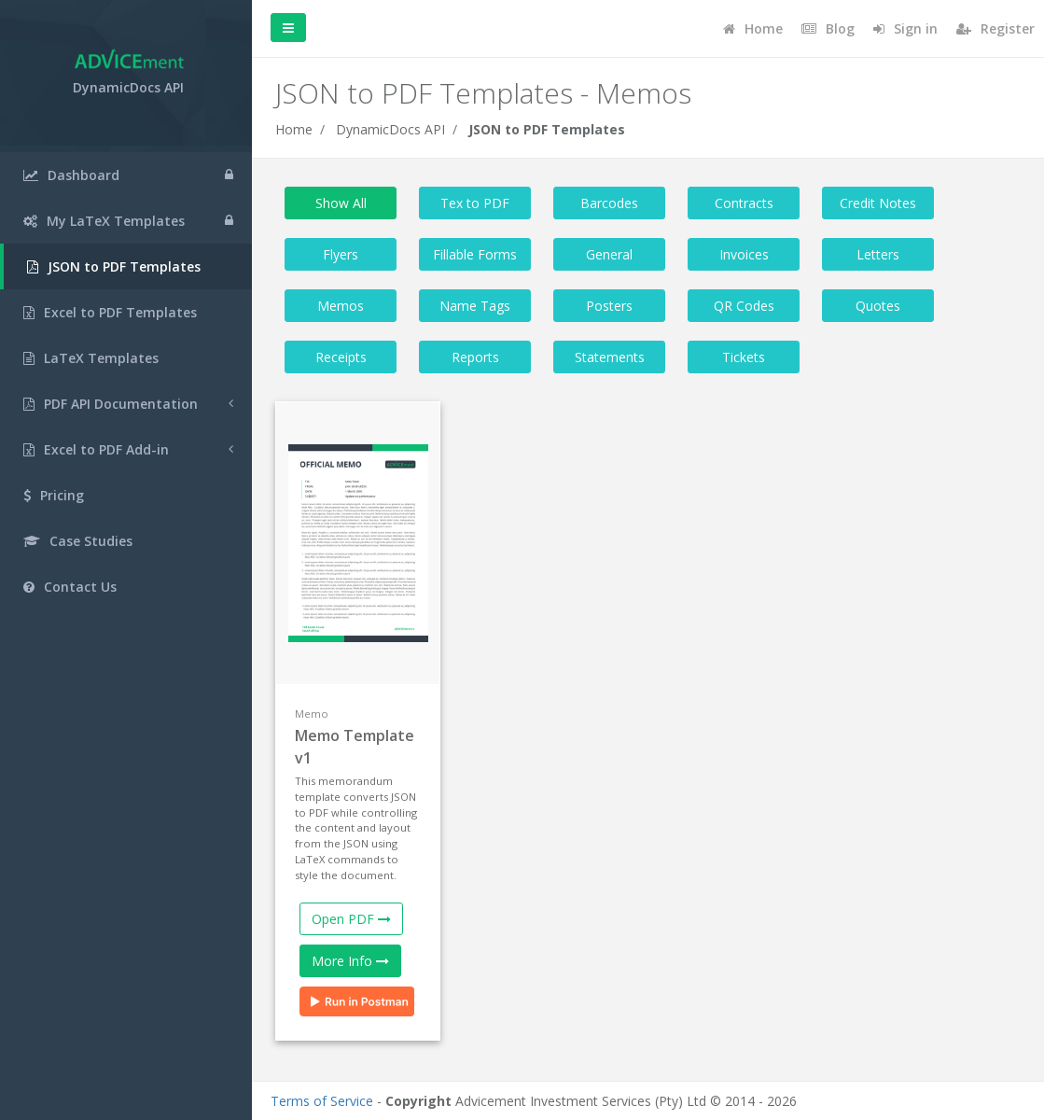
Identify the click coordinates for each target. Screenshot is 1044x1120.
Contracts (744, 203)
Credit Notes (878, 203)
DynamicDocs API (390, 129)
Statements (610, 357)
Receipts (341, 357)
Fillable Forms (475, 254)
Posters (609, 306)
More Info (350, 961)
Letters (877, 254)
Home (294, 129)
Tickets (743, 357)
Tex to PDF (474, 203)
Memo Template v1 (354, 746)
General (609, 254)
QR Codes (744, 306)
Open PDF (351, 919)
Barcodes (609, 203)
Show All (341, 203)
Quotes (878, 306)
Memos (340, 306)
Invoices (744, 254)
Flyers (340, 254)
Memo (311, 714)
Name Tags (474, 306)
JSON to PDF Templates (546, 129)
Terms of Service (322, 1101)
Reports (475, 357)
